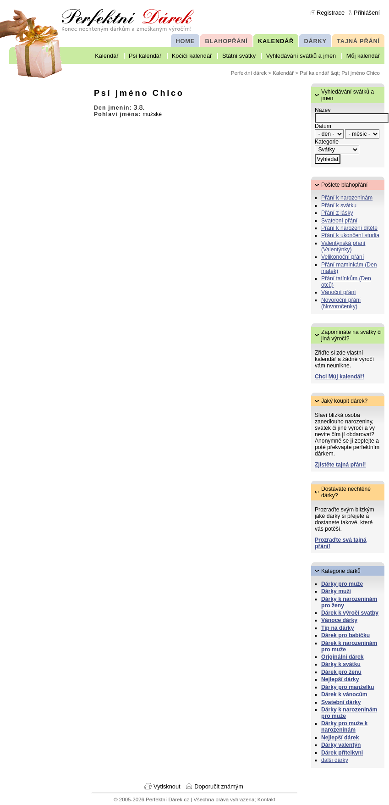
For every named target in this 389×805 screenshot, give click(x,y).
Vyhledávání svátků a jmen (301, 55)
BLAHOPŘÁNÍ (226, 41)
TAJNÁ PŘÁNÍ (358, 41)
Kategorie (327, 142)
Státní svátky (239, 55)
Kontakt (266, 799)
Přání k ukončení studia (350, 235)
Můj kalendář (363, 55)
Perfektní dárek (249, 73)
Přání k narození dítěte (349, 228)
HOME (185, 41)
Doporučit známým (218, 786)
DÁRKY (315, 41)
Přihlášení (367, 12)
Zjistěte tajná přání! (340, 464)
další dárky (334, 760)
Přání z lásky (337, 213)
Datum (323, 126)
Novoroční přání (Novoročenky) (341, 303)
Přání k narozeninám (347, 197)
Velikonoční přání (342, 257)
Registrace (331, 12)
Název (322, 110)
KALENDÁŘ (276, 41)
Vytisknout (167, 786)
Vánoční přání (338, 292)
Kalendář (106, 55)
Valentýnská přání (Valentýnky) (343, 246)
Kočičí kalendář (192, 55)
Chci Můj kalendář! (339, 376)
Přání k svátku (338, 205)
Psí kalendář (145, 55)
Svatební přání (339, 220)
